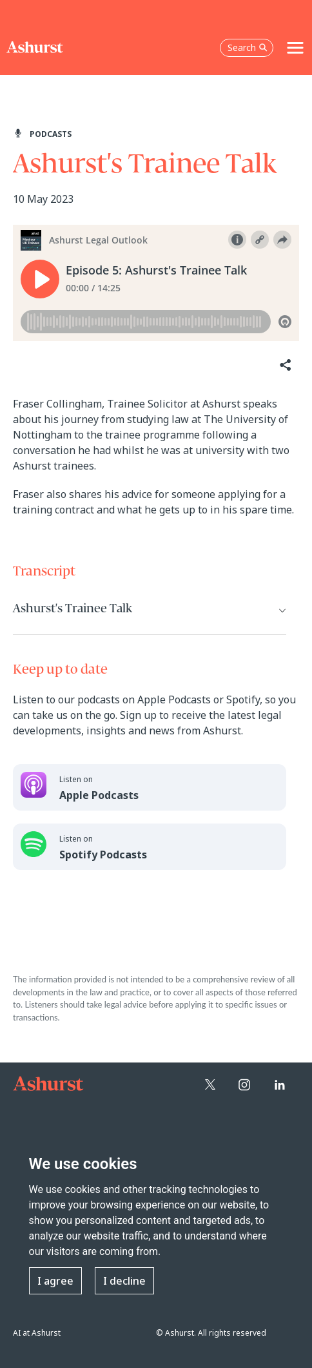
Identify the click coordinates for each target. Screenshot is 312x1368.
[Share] (284, 365)
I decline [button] (124, 1281)
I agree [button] (55, 1281)
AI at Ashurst (37, 1332)
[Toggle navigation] (295, 47)
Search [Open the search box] (248, 47)
